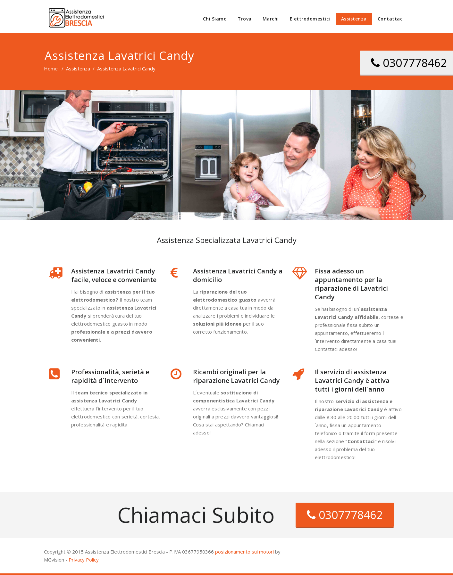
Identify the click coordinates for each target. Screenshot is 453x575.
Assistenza (354, 19)
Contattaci (391, 19)
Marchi (271, 19)
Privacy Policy (84, 559)
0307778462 (345, 514)
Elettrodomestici (310, 19)
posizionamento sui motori (244, 551)
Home (51, 68)
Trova (245, 19)
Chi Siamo (215, 19)
